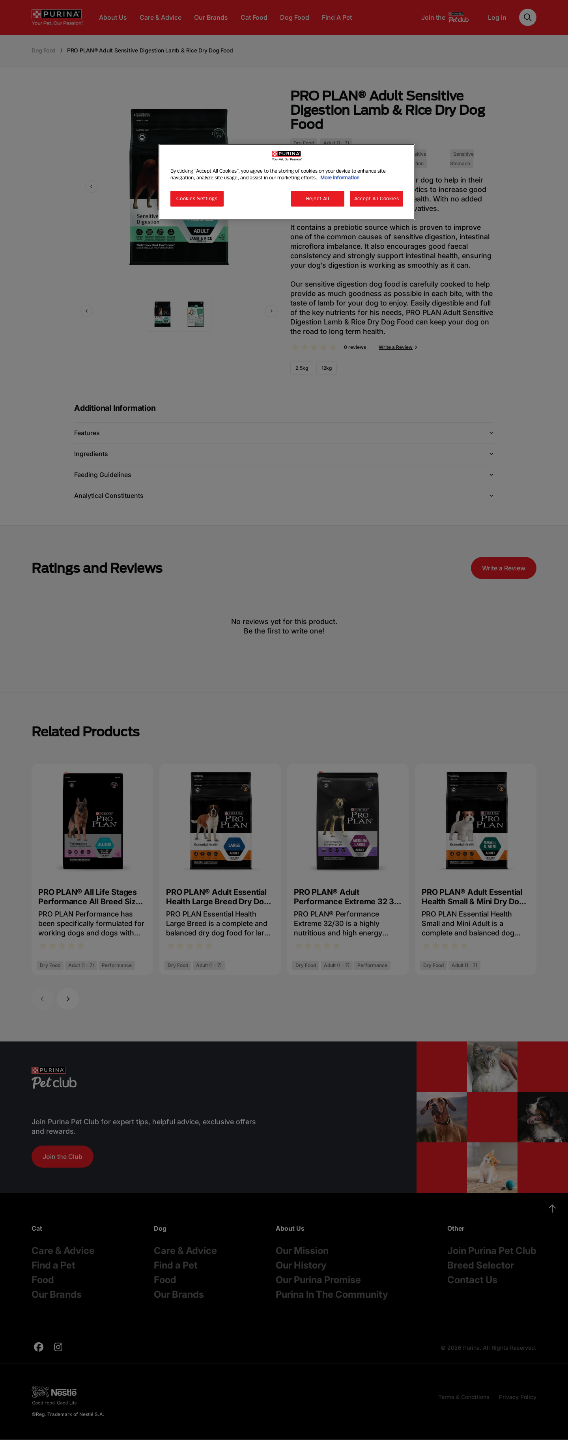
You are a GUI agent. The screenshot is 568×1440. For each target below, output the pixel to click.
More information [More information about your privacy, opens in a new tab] (339, 177)
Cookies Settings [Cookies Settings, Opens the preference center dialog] (196, 198)
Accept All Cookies (376, 198)
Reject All (317, 198)
